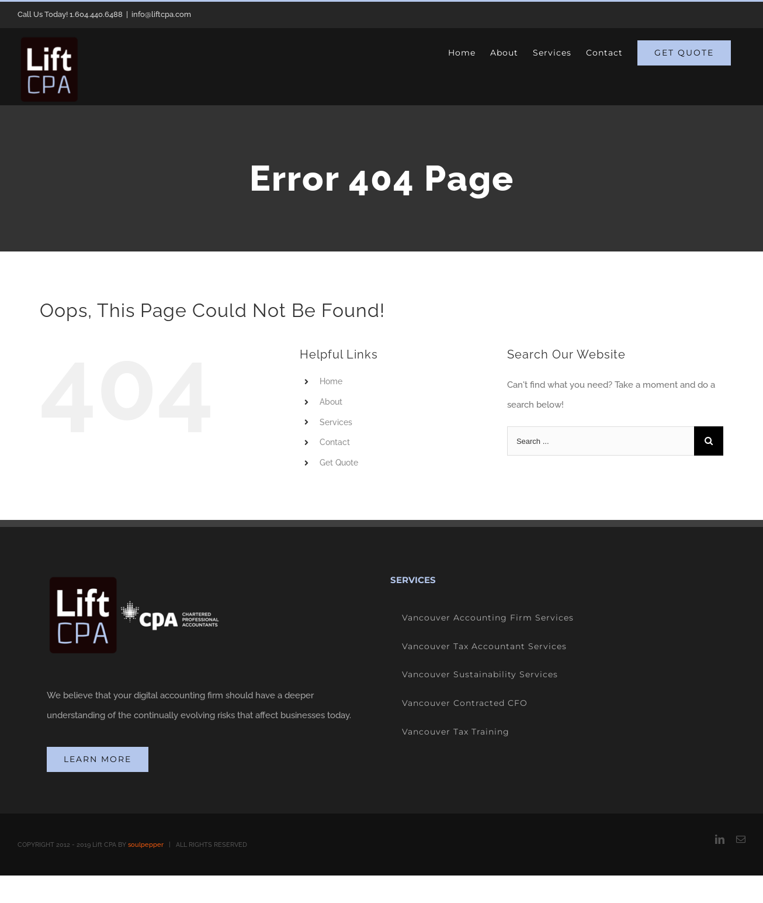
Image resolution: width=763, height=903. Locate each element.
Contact (335, 442)
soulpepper (146, 845)
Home (331, 381)
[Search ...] (600, 441)
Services (336, 422)
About (331, 401)
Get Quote (339, 462)
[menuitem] (462, 52)
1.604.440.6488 (96, 14)
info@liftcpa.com (161, 14)
